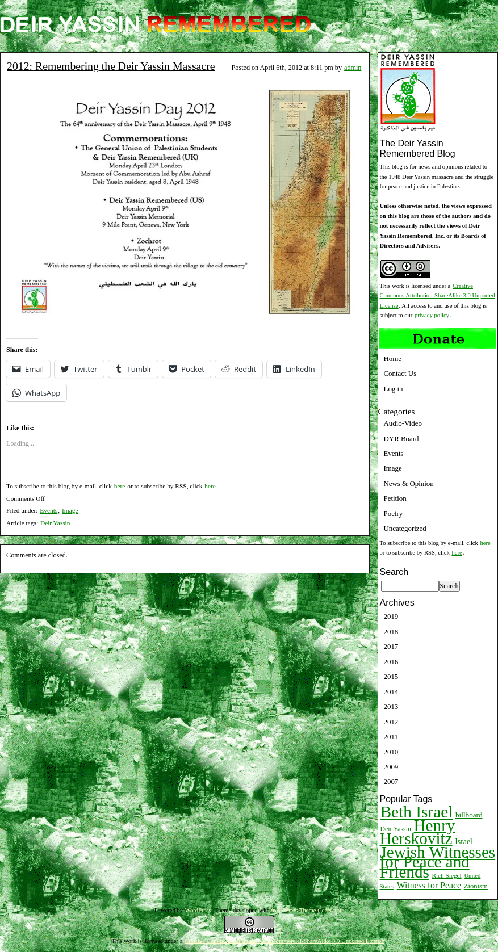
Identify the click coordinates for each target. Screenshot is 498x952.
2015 (391, 676)
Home (393, 358)
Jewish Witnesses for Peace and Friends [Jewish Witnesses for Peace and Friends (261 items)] (438, 862)
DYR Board (401, 438)
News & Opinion (409, 483)
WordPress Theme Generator (307, 910)
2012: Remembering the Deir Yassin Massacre (111, 66)
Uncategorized (405, 528)
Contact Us (400, 373)
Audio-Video (403, 423)
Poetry (393, 513)
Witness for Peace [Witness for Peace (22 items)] (429, 885)
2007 (391, 781)
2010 (391, 752)
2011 (391, 736)
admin (352, 68)
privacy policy (432, 315)
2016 (391, 661)
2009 (391, 766)
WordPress (198, 910)
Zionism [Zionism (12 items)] (476, 886)
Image (70, 510)
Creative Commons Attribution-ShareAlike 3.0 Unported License (437, 296)
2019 (391, 616)
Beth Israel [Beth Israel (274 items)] (416, 812)
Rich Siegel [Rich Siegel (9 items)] (446, 875)
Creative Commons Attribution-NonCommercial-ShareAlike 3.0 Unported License (284, 941)
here (119, 486)
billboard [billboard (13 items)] (469, 815)
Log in (393, 388)
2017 (391, 646)
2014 (391, 691)
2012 (391, 722)
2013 (391, 706)
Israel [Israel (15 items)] (463, 841)
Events (48, 510)
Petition (395, 498)
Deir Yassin (55, 522)
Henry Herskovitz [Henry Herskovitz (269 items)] (417, 832)
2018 (391, 631)
